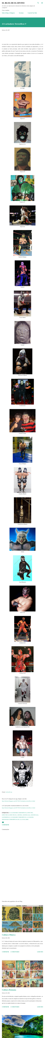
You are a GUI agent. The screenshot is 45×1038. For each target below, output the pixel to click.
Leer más (40, 951)
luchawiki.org (9, 792)
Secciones (21, 13)
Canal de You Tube (32, 13)
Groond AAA (34, 815)
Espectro (30, 812)
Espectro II (5, 815)
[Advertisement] (22, 884)
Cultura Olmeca (8, 935)
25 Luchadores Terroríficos (18, 812)
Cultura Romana (9, 990)
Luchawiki (30, 817)
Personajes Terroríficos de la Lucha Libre (15, 819)
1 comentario (14, 951)
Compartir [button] (5, 824)
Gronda (19, 815)
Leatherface (6, 817)
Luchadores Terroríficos (18, 817)
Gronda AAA (26, 815)
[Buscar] (38, 3)
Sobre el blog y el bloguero (8, 13)
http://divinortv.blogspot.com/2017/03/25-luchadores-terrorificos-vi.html (18, 807)
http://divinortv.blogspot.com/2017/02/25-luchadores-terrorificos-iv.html (18, 801)
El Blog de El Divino (13, 3)
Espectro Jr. (13, 815)
